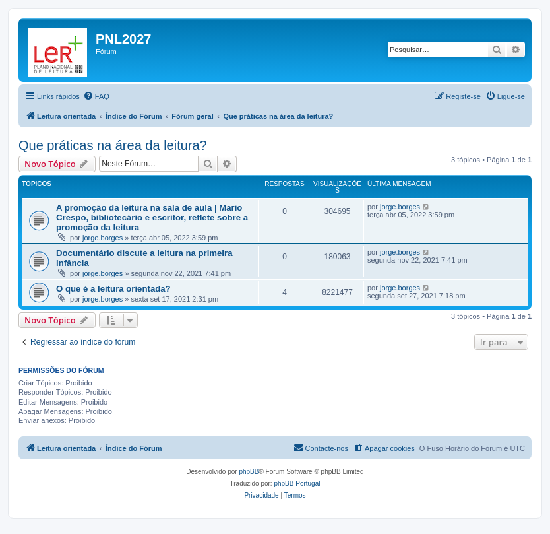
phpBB (249, 471)
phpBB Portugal (297, 483)
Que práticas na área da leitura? (112, 145)
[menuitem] (96, 96)
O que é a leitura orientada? (113, 289)
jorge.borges (102, 238)
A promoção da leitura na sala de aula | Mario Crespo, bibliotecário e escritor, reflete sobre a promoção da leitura (152, 217)
